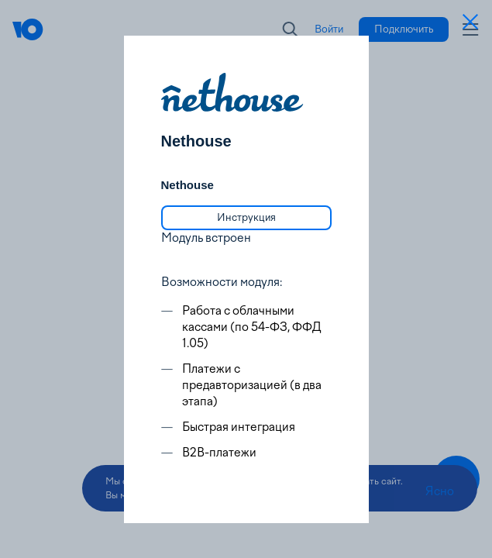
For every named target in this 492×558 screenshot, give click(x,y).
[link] (246, 217)
